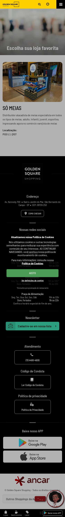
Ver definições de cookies (32, 280)
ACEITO (32, 272)
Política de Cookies (32, 263)
